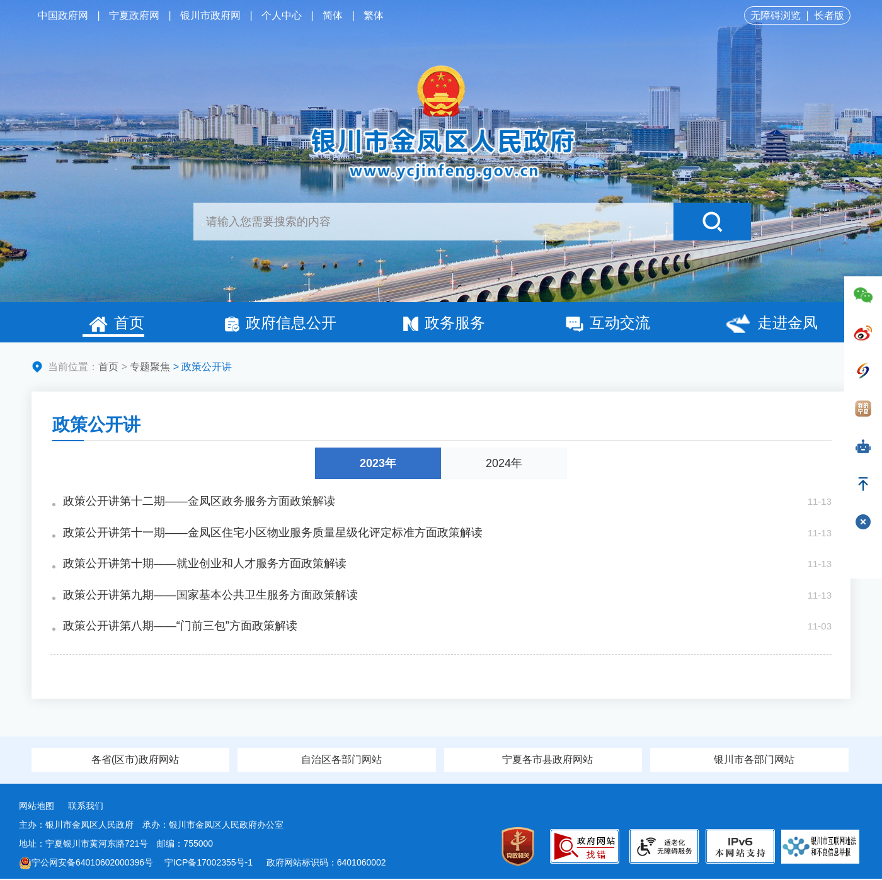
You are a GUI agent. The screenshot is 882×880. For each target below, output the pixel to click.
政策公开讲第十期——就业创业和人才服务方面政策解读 (204, 564)
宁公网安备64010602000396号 (86, 864)
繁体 (374, 15)
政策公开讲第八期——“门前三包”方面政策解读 (180, 627)
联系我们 (85, 807)
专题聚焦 (150, 366)
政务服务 (444, 322)
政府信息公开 (280, 323)
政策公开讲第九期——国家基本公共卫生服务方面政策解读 (210, 596)
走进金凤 (772, 324)
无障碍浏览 (775, 15)
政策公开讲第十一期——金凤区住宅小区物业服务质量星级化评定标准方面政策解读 (273, 533)
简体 (333, 15)
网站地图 (36, 807)
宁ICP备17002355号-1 (209, 864)
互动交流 (608, 323)
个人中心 (281, 15)
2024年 (504, 463)
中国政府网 (63, 15)
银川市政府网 (210, 15)
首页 (116, 323)
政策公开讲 (96, 424)
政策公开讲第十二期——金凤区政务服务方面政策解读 (199, 501)
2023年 (378, 463)
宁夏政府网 (134, 15)
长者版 (829, 15)
